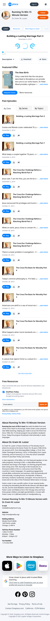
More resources (26, 92)
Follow (43, 13)
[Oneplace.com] (13, 4)
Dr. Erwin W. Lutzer (19, 18)
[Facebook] (18, 594)
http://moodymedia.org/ (10, 514)
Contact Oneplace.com (14, 608)
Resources (16, 29)
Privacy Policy (24, 604)
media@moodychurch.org (11, 508)
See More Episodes (25, 373)
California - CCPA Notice (35, 608)
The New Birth (22, 72)
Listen (5, 29)
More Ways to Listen (32, 29)
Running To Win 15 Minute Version (21, 13)
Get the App (12, 604)
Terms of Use (37, 604)
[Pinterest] (25, 594)
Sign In (34, 4)
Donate (43, 17)
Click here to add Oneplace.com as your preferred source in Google (26, 583)
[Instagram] (32, 594)
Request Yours (9, 92)
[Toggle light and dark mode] (46, 4)
